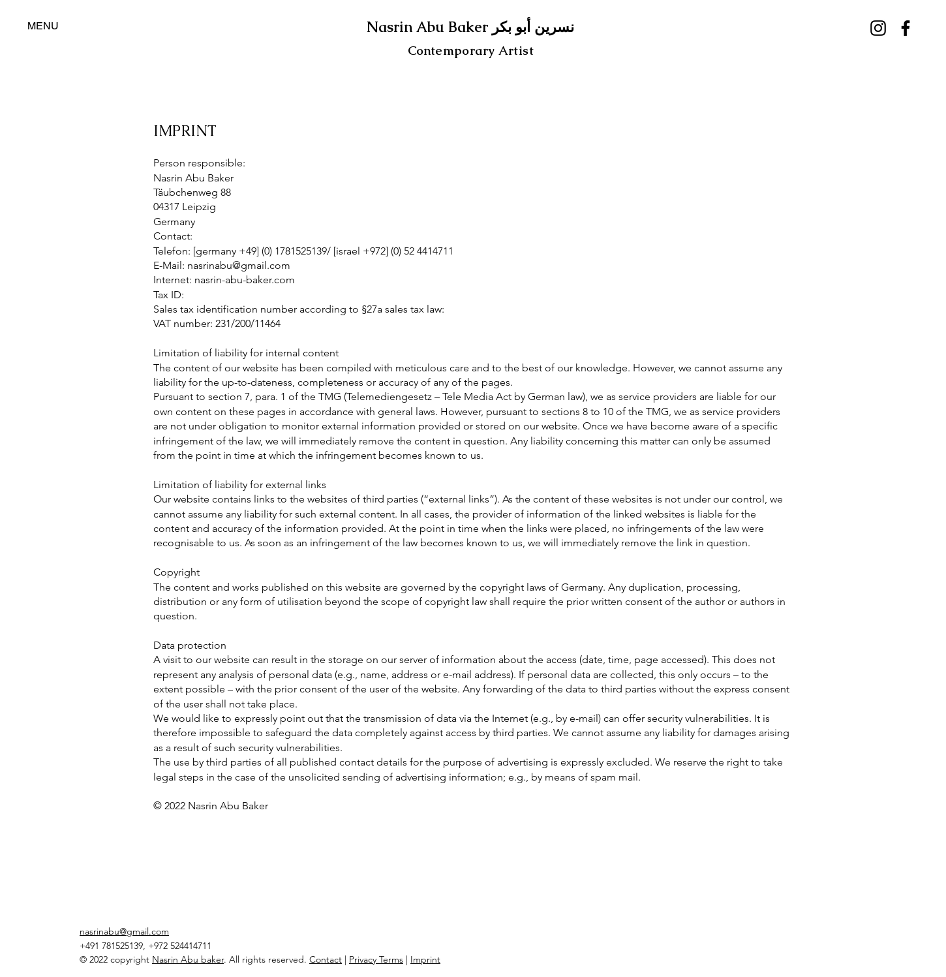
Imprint (425, 959)
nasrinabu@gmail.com (124, 931)
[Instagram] (878, 28)
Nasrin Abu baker (188, 959)
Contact (325, 959)
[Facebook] (905, 28)
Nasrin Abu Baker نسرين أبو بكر (470, 27)
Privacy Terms (376, 959)
